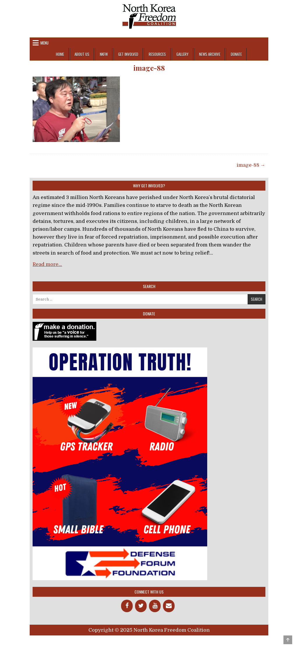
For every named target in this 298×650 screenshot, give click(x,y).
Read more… (47, 264)
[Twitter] (141, 606)
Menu (44, 43)
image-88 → (251, 165)
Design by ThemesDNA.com (149, 640)
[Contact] (169, 606)
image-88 (149, 68)
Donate (236, 54)
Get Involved (128, 54)
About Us (81, 54)
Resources (157, 54)
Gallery (182, 54)
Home (60, 54)
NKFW (104, 54)
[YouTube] (155, 606)
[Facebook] (127, 606)
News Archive (209, 54)
